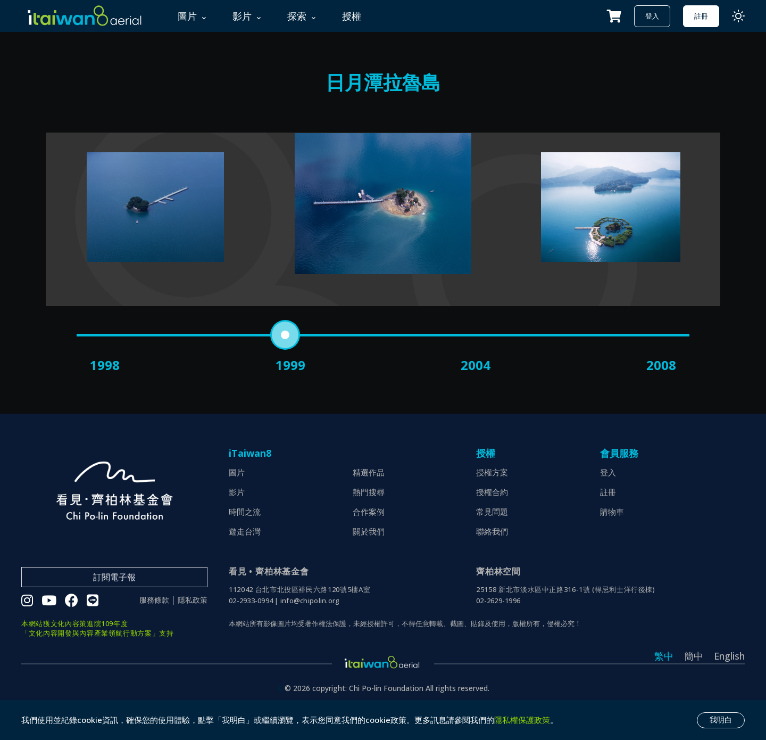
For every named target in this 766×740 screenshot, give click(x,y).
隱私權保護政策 (522, 719)
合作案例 (369, 542)
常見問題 (492, 542)
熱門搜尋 (369, 522)
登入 (652, 16)
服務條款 (154, 631)
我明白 (721, 720)
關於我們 (369, 562)
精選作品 (369, 503)
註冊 (701, 16)
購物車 (612, 542)
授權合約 (492, 522)
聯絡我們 (492, 562)
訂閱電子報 (114, 608)
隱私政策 (192, 631)
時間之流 (245, 542)
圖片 (237, 503)
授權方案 (492, 503)
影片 (237, 522)
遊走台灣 (245, 562)
